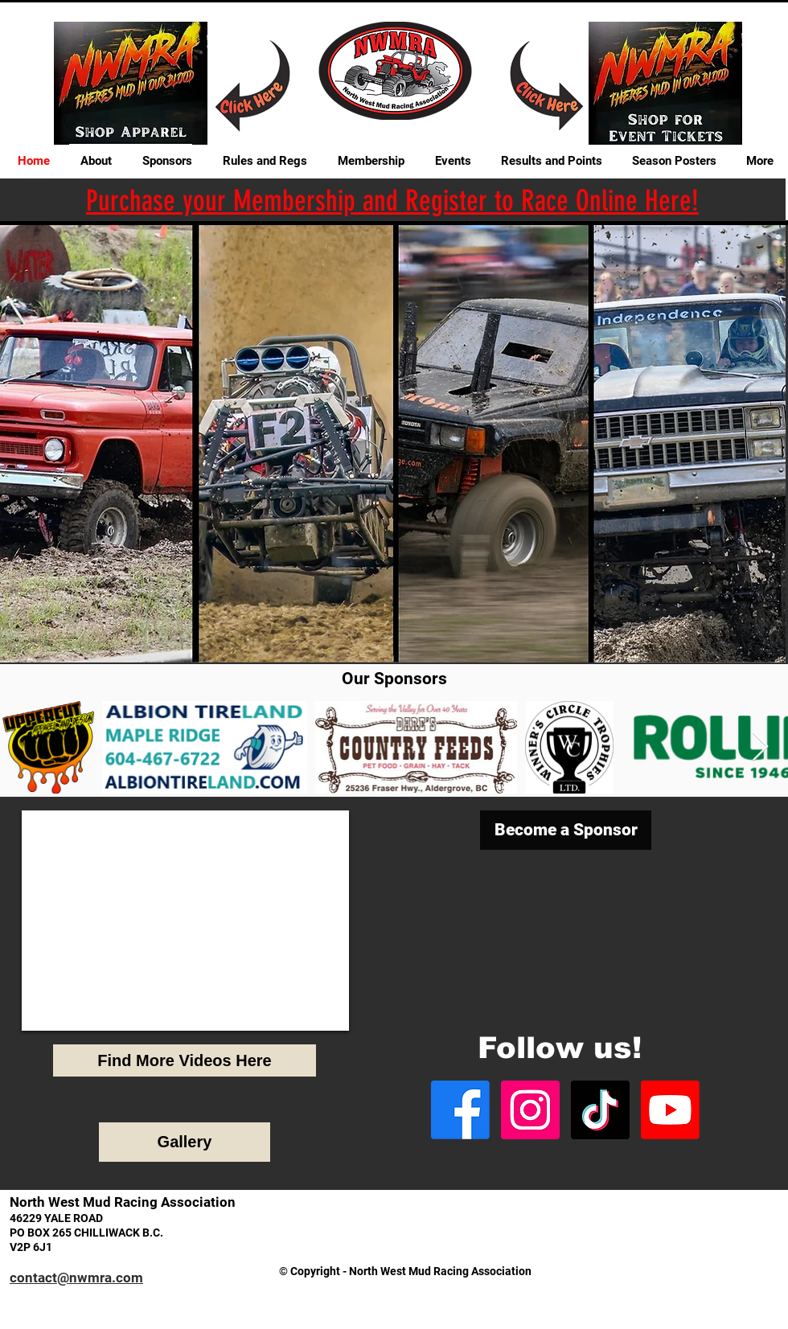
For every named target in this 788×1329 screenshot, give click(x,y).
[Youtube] (670, 1110)
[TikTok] (600, 1110)
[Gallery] (184, 1142)
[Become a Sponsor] (565, 830)
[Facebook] (460, 1110)
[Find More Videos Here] (184, 1060)
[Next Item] (760, 747)
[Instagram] (530, 1110)
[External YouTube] (185, 920)
